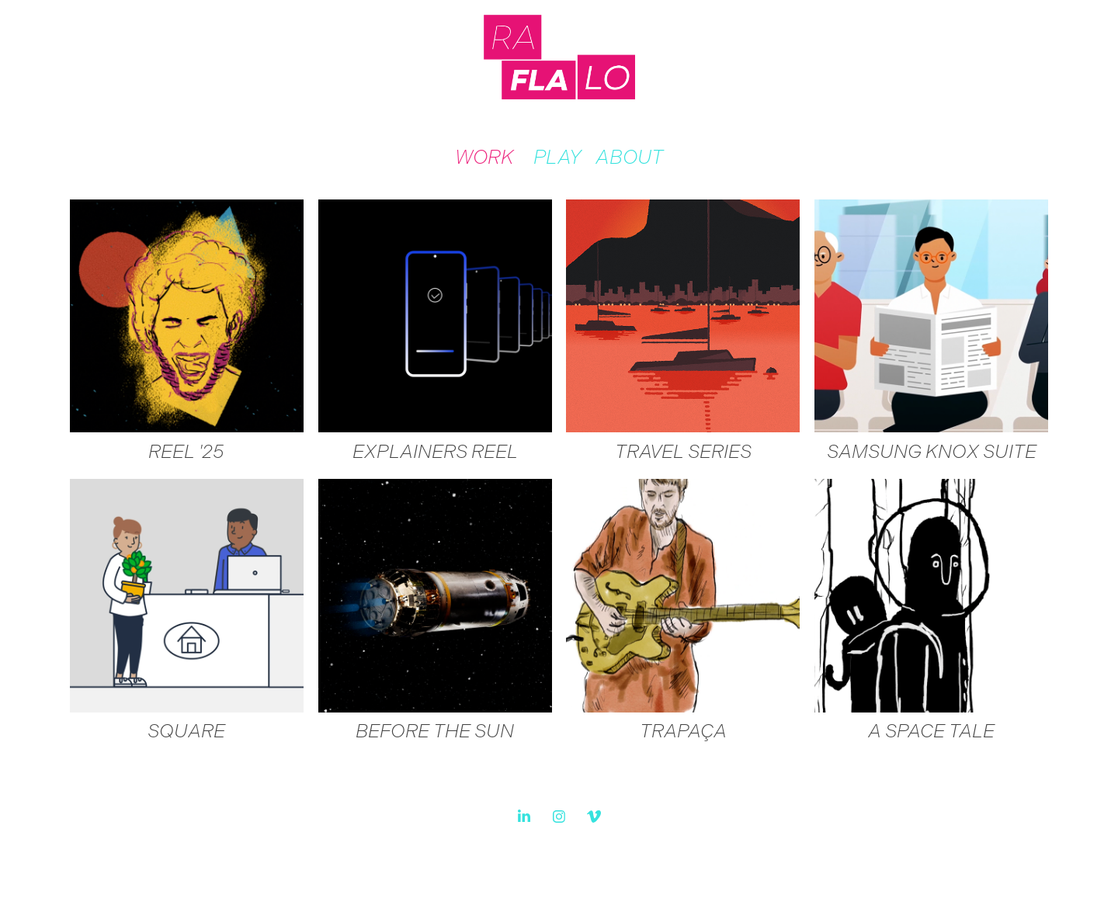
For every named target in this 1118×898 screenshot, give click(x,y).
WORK (484, 157)
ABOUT (629, 157)
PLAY (557, 157)
